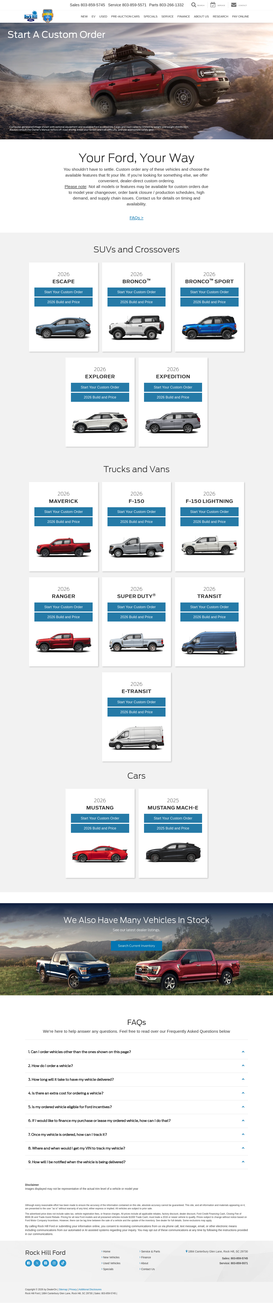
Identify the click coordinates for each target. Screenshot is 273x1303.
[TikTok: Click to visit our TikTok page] (62, 1263)
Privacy (73, 1289)
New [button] (84, 16)
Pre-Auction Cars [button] (125, 16)
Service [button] (167, 16)
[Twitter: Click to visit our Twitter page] (36, 1263)
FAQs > (136, 217)
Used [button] (103, 16)
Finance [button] (183, 16)
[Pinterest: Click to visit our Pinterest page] (45, 1263)
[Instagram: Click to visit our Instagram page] (54, 1263)
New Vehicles (110, 1257)
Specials (107, 1269)
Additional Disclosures (90, 1289)
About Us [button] (201, 16)
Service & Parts (150, 1251)
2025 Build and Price (179, 829)
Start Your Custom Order (63, 292)
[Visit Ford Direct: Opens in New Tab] (118, 1293)
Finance (145, 1257)
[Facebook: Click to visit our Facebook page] (28, 1263)
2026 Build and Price (69, 301)
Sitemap (63, 1289)
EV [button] (93, 16)
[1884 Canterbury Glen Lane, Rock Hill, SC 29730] (186, 1251)
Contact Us (147, 1269)
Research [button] (220, 16)
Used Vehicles (111, 1263)
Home (105, 1251)
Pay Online (240, 16)
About (144, 1263)
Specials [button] (151, 16)
